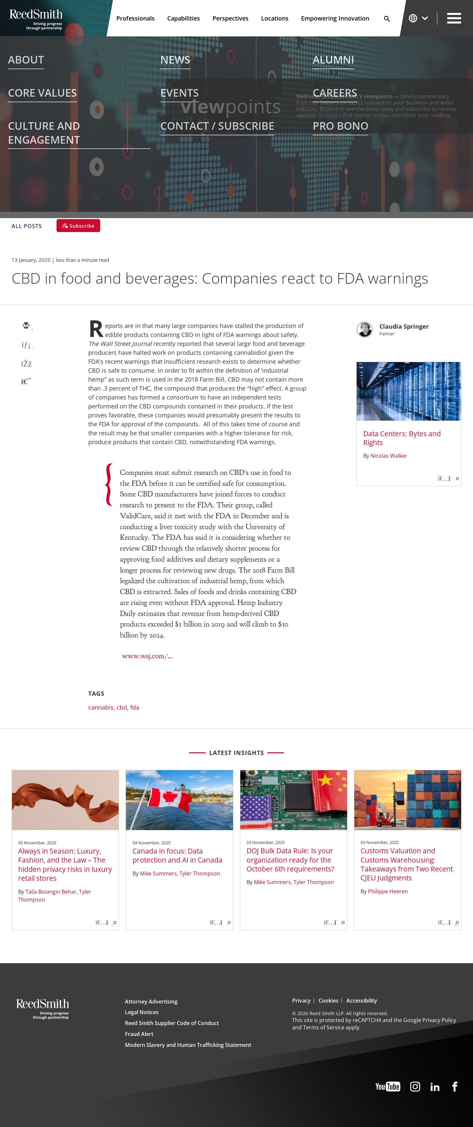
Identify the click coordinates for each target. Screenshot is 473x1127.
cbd (122, 707)
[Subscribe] (78, 225)
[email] (25, 326)
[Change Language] (419, 18)
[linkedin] (25, 345)
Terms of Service (323, 1027)
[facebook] (25, 364)
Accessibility (361, 1000)
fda (134, 707)
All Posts (27, 226)
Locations (275, 18)
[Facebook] (455, 1087)
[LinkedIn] (435, 1087)
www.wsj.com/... (147, 656)
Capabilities (183, 18)
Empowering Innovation (335, 18)
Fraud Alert (139, 1034)
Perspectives (231, 18)
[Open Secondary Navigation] (454, 18)
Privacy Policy (439, 1020)
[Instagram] (415, 1087)
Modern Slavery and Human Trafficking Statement (188, 1045)
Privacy (301, 1000)
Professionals (135, 18)
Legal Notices (142, 1012)
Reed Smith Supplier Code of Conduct (172, 1023)
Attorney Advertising (151, 1001)
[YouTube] (387, 1087)
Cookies (328, 1000)
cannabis (100, 707)
